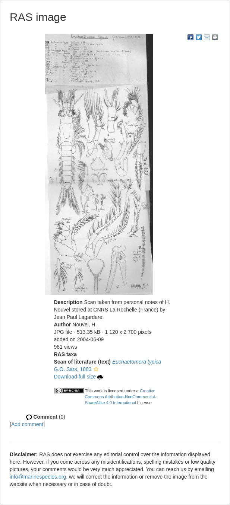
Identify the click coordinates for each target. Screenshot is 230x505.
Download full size (78, 377)
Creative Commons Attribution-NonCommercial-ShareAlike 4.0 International (121, 397)
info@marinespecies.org (38, 477)
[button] (96, 369)
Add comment (27, 424)
